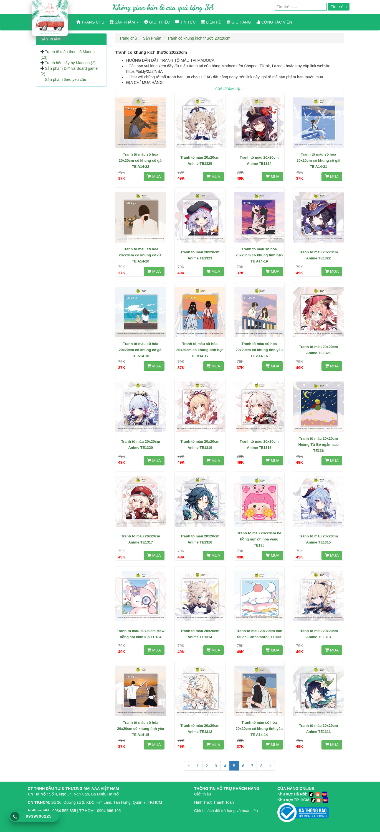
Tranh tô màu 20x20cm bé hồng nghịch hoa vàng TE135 (259, 539)
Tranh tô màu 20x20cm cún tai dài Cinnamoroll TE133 (259, 634)
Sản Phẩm (152, 38)
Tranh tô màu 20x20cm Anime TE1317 (140, 539)
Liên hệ (211, 22)
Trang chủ (90, 22)
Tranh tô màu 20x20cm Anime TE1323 (200, 255)
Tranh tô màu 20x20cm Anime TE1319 (200, 444)
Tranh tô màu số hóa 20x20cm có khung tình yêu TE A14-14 (259, 728)
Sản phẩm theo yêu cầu (65, 79)
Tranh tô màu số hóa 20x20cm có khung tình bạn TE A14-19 (259, 255)
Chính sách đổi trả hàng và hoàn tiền (226, 810)
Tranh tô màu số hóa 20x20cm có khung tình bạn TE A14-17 (199, 350)
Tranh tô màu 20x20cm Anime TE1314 (200, 634)
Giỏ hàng (238, 22)
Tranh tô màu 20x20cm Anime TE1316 (200, 539)
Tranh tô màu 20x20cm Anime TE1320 (140, 444)
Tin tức (185, 22)
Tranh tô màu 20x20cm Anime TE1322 (318, 255)
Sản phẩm (124, 22)
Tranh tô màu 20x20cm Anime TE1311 (318, 728)
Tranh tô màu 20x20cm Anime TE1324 (259, 160)
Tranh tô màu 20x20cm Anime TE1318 (259, 444)
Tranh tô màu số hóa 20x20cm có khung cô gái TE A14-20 (141, 255)
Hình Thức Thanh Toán (214, 802)
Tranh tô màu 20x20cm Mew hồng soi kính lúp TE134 (140, 634)
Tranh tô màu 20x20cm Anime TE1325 (200, 160)
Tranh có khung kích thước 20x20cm (198, 38)
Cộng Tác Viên (274, 22)
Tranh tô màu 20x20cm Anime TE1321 (318, 350)
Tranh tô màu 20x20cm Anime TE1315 (318, 539)
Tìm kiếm (339, 6)
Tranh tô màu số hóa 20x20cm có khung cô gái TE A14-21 (318, 160)
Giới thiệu (157, 22)
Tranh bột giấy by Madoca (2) (70, 63)
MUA (154, 176)
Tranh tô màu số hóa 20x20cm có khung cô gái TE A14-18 (141, 350)
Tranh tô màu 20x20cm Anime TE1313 (318, 634)
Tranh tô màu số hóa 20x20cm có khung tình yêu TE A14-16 (259, 350)
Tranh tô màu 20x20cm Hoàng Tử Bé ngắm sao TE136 (318, 444)
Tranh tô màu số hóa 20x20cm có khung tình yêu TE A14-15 (140, 728)
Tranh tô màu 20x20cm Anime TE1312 (200, 728)
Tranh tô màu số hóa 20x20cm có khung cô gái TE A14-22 (141, 160)
